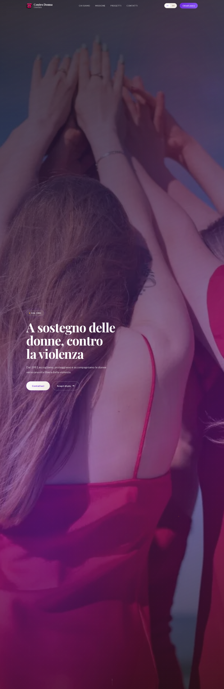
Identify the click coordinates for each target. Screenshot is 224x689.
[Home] (39, 6)
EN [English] (173, 6)
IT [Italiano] (168, 6)
